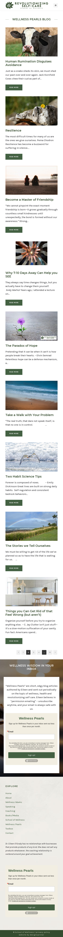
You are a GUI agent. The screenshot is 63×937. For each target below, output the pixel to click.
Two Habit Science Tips (23, 476)
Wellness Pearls (13, 824)
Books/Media (12, 815)
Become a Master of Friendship (29, 199)
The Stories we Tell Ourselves (27, 546)
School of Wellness (15, 820)
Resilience (13, 130)
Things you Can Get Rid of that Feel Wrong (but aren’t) (28, 612)
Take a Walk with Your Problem (29, 415)
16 (50, 652)
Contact (9, 833)
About (8, 798)
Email (10, 732)
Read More (13, 87)
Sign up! (31, 755)
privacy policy (43, 932)
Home (8, 793)
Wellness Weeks (13, 802)
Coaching (10, 811)
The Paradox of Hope (21, 345)
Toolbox (9, 828)
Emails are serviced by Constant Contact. (33, 748)
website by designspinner (31, 935)
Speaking (10, 806)
